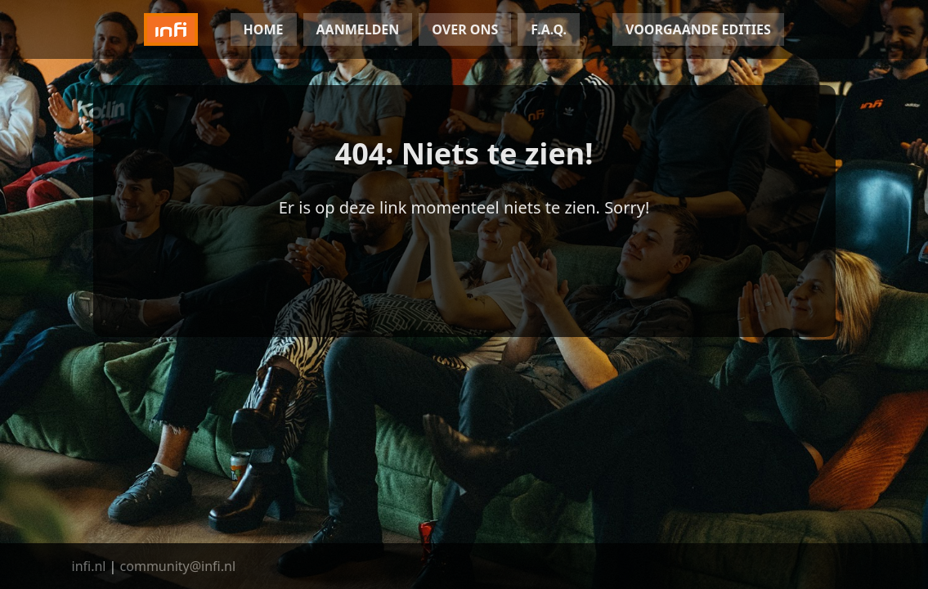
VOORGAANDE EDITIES (698, 29)
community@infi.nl (177, 566)
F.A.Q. (549, 29)
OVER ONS (465, 29)
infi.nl (89, 566)
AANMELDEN (358, 29)
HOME (264, 29)
